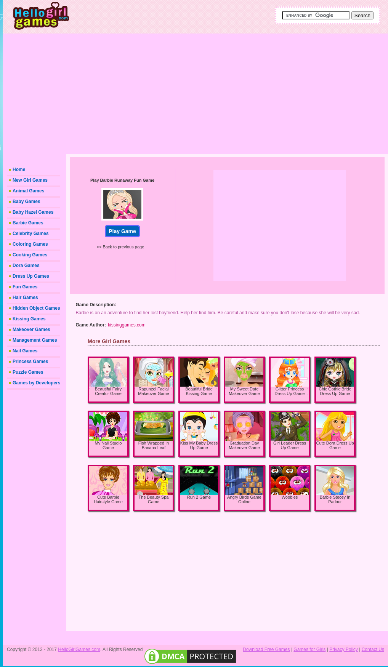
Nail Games (25, 350)
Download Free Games (266, 649)
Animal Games (28, 191)
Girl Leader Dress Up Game (289, 445)
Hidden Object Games (36, 308)
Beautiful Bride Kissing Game (199, 391)
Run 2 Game (199, 497)
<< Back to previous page (120, 247)
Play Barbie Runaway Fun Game (122, 180)
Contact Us (373, 649)
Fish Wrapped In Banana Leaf (153, 445)
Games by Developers (36, 382)
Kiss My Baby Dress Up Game (199, 445)
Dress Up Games (31, 276)
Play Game (122, 231)
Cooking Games (30, 255)
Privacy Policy (343, 649)
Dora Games (26, 265)
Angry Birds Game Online (244, 499)
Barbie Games (28, 223)
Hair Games (25, 297)
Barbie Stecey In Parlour (335, 499)
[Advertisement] (222, 93)
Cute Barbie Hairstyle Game (108, 499)
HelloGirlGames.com (79, 649)
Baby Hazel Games (33, 212)
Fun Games (25, 287)
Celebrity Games (31, 233)
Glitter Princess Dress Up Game (290, 391)
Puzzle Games (28, 372)
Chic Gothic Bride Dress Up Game (335, 391)
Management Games (35, 340)
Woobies (290, 497)
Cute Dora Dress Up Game (335, 445)
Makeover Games (31, 329)
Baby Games (26, 201)
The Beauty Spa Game (154, 499)
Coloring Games (30, 244)
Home (19, 169)
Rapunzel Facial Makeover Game (153, 391)
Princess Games (30, 361)
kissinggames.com (127, 325)
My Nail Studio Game (108, 445)
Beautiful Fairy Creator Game (108, 391)
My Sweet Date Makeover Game (244, 391)
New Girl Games (30, 180)
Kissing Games (29, 319)
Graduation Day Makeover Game (244, 445)
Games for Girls (309, 649)
